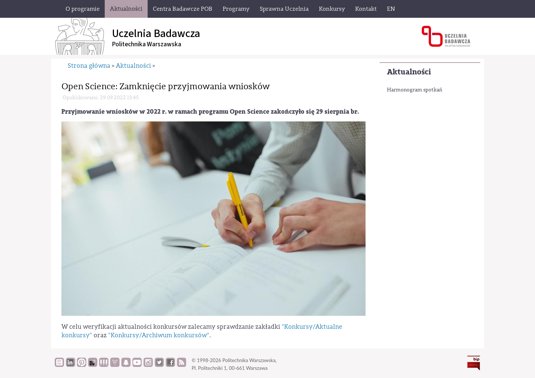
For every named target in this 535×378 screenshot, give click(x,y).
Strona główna (89, 66)
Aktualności (409, 72)
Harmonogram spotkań (414, 90)
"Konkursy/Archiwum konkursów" (158, 335)
